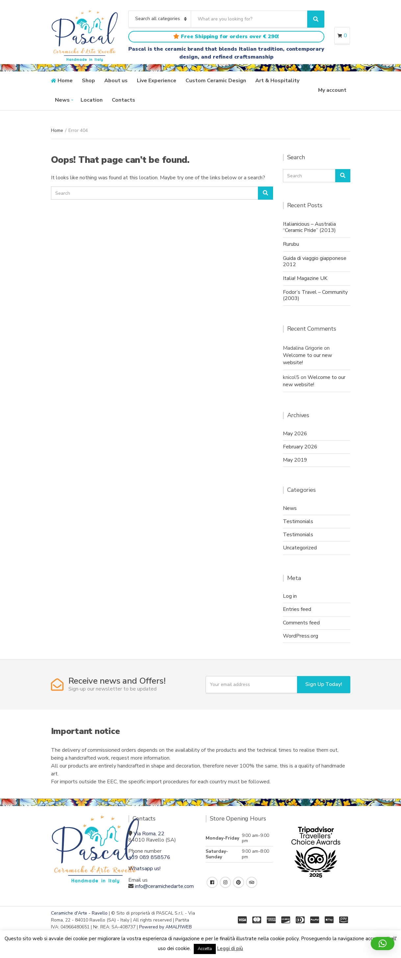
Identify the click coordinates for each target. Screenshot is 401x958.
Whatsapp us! (144, 868)
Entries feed (297, 609)
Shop (88, 80)
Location (92, 100)
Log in (290, 596)
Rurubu (291, 244)
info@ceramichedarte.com (164, 886)
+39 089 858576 (149, 857)
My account (332, 90)
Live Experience (156, 80)
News (62, 100)
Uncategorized (300, 547)
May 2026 (295, 433)
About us (116, 80)
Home (65, 80)
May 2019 (295, 460)
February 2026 (300, 446)
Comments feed (301, 622)
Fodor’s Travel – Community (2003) (315, 295)
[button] (382, 943)
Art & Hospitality (277, 80)
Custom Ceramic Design (216, 80)
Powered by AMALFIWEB (165, 927)
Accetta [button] (205, 949)
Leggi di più (230, 948)
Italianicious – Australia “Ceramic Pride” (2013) (309, 227)
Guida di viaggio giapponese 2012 (314, 261)
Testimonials (298, 521)
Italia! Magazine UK (305, 278)
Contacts (123, 100)
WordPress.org (300, 636)
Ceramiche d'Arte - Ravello (79, 913)
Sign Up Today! (323, 684)
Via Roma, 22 (149, 833)
